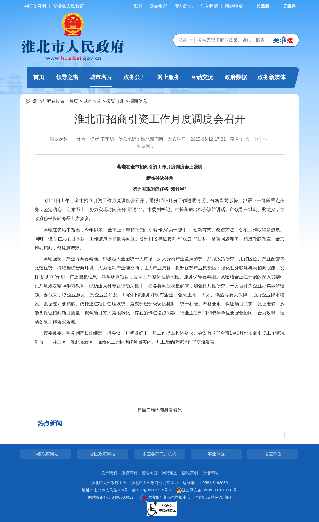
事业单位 (216, 454)
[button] (259, 6)
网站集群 (159, 6)
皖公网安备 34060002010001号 (206, 490)
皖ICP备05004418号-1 (152, 490)
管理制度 (149, 473)
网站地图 (234, 6)
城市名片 (101, 80)
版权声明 (129, 473)
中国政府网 (35, 6)
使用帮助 (210, 473)
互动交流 (202, 77)
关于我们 (109, 473)
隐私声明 (190, 473)
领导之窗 (67, 77)
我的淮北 (184, 6)
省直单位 (272, 454)
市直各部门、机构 (159, 454)
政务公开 (134, 77)
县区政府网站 (102, 454)
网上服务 (168, 77)
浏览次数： (61, 139)
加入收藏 (209, 6)
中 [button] (256, 139)
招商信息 (138, 101)
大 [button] (247, 139)
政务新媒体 (271, 77)
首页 (38, 77)
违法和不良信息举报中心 (165, 497)
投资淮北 (115, 101)
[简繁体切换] (138, 6)
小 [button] (265, 139)
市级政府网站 (45, 454)
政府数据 (236, 77)
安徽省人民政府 (68, 6)
